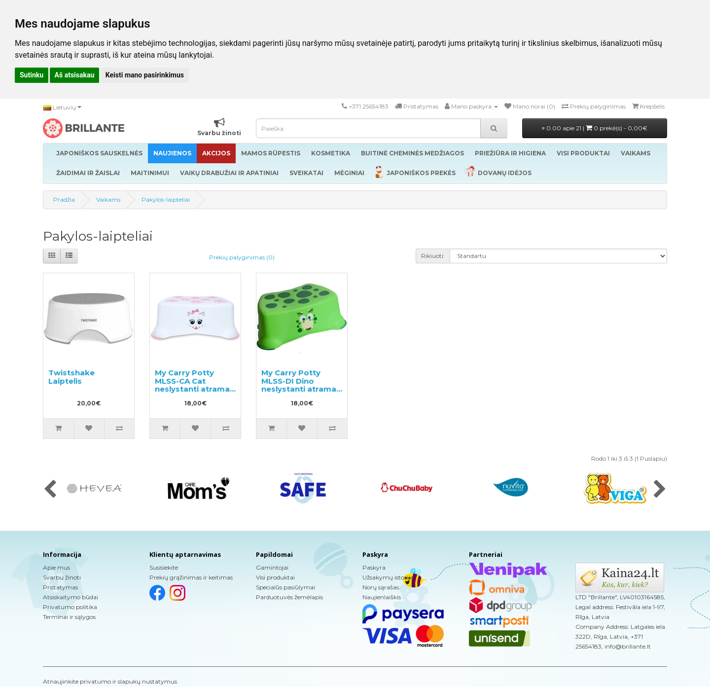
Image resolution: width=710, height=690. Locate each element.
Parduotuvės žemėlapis (289, 597)
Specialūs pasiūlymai (285, 587)
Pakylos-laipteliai (166, 199)
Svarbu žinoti (62, 577)
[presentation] (50, 490)
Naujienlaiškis (381, 597)
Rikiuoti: (433, 255)
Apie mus (56, 567)
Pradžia (64, 199)
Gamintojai (272, 567)
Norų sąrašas (380, 587)
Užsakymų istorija (387, 577)
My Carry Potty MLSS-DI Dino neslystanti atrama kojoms (298, 385)
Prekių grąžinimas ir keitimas (191, 577)
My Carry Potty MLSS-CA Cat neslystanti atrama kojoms (192, 385)
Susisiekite (163, 567)
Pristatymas (60, 587)
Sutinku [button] (31, 75)
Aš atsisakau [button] (75, 75)
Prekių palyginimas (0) (242, 257)
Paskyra (374, 567)
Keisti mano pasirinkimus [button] (145, 75)
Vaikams (108, 199)
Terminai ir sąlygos (69, 616)
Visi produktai (275, 577)
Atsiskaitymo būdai (70, 597)
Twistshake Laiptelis (71, 377)
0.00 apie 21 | (594, 128)
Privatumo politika (70, 607)
